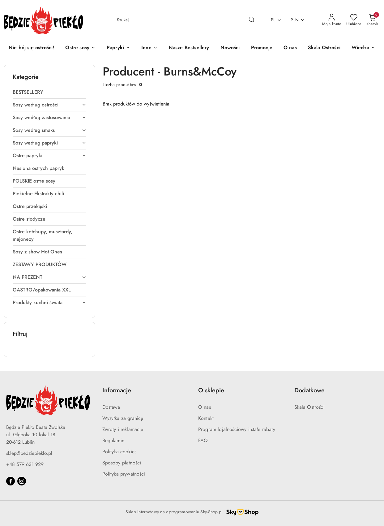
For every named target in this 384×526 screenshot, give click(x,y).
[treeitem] (49, 92)
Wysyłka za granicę (122, 418)
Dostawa (111, 407)
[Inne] (149, 48)
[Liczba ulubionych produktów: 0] (354, 20)
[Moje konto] (332, 20)
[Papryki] (118, 48)
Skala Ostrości (309, 407)
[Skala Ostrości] (324, 48)
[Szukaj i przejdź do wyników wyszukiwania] (251, 20)
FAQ (203, 440)
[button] (363, 48)
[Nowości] (230, 48)
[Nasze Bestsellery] (189, 48)
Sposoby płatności (121, 462)
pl (276, 20)
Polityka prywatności (123, 474)
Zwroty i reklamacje (122, 429)
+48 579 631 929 (25, 464)
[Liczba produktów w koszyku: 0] (372, 20)
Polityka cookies (119, 451)
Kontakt (206, 418)
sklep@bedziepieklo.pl (29, 453)
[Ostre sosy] (80, 48)
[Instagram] (21, 481)
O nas (204, 407)
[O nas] (290, 48)
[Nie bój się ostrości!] (31, 48)
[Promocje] (262, 48)
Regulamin (113, 440)
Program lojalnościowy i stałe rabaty (236, 429)
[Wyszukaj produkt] (186, 20)
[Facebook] (10, 481)
